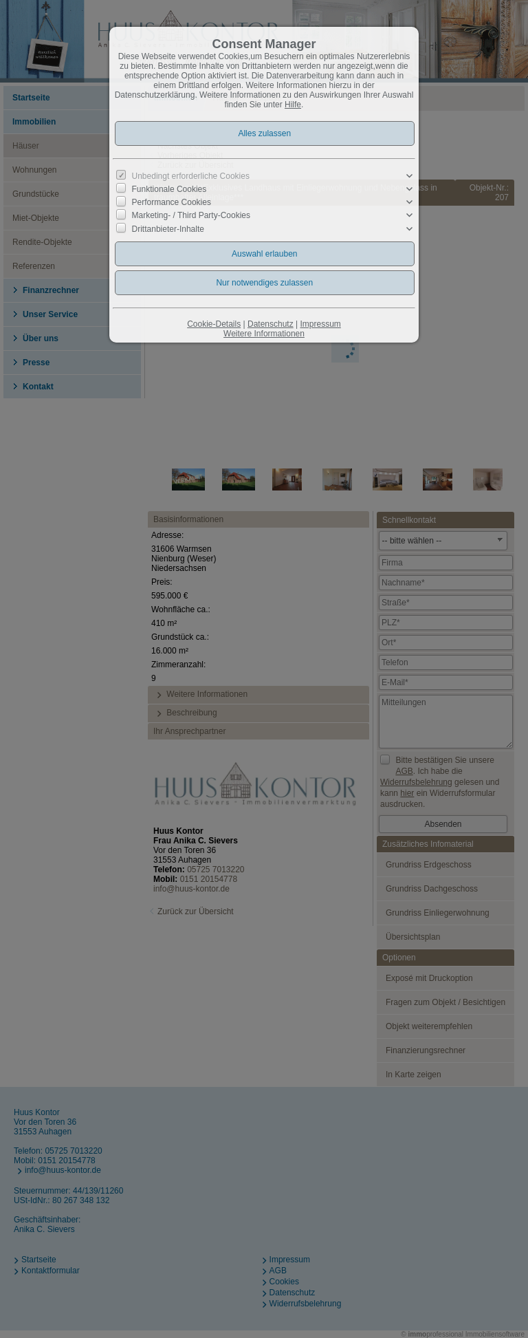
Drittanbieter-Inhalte (168, 228)
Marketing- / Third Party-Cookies (191, 215)
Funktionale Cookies (169, 189)
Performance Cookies (171, 202)
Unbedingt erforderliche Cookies (191, 176)
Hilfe (293, 104)
